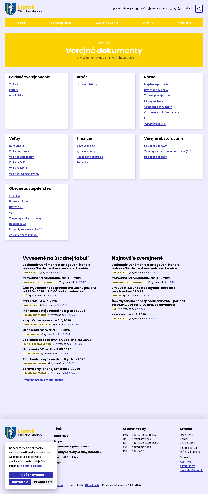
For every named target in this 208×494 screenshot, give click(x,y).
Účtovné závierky (87, 84)
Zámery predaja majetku (158, 95)
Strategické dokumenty (158, 106)
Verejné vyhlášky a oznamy (25, 218)
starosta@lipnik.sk (191, 470)
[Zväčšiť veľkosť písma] (179, 8)
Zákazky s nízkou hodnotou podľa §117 (167, 151)
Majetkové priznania (156, 84)
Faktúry (13, 90)
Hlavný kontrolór (154, 101)
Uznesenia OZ (17, 223)
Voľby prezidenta (19, 151)
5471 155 (185, 462)
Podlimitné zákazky (155, 156)
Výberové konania (155, 123)
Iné (146, 118)
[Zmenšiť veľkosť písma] (171, 8)
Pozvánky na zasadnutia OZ (25, 229)
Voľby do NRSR (18, 168)
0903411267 (187, 466)
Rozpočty (82, 162)
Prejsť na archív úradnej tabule (43, 379)
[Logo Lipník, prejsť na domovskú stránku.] (23, 9)
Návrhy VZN (16, 206)
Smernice (14, 195)
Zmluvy (13, 84)
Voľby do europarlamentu (24, 173)
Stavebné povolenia (156, 90)
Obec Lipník (92, 485)
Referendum (16, 145)
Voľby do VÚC (17, 162)
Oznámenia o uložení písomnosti (163, 112)
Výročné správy (86, 151)
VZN (11, 212)
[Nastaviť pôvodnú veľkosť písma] (174, 8)
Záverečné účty (86, 145)
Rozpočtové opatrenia (90, 156)
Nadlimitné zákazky (155, 145)
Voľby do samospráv (21, 156)
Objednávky (16, 95)
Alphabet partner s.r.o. (49, 485)
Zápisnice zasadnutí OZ (23, 235)
